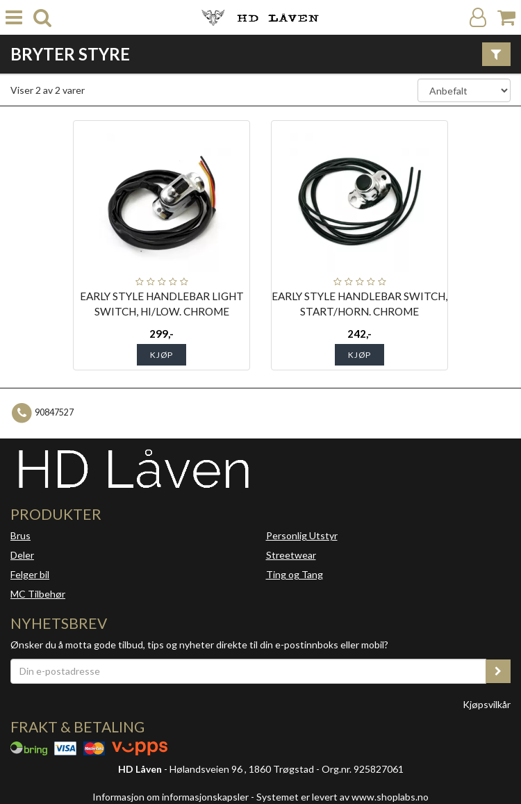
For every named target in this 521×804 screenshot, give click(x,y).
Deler (22, 555)
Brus (20, 535)
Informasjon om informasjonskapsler (170, 797)
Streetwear (291, 555)
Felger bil (29, 574)
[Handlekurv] (506, 17)
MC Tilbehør (37, 594)
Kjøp (161, 355)
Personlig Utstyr (302, 535)
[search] (42, 17)
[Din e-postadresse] (248, 671)
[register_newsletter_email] (498, 671)
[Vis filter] (496, 54)
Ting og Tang (294, 574)
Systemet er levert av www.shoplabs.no (342, 797)
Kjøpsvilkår (487, 704)
